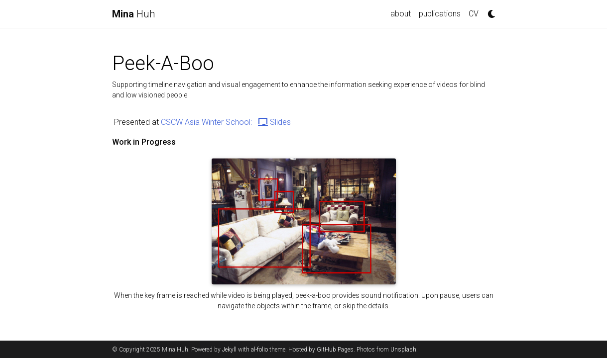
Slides (274, 122)
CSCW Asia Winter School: (207, 122)
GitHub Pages (335, 349)
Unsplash (403, 349)
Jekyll (229, 349)
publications (440, 13)
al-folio (259, 349)
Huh (133, 14)
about (400, 13)
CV (474, 13)
